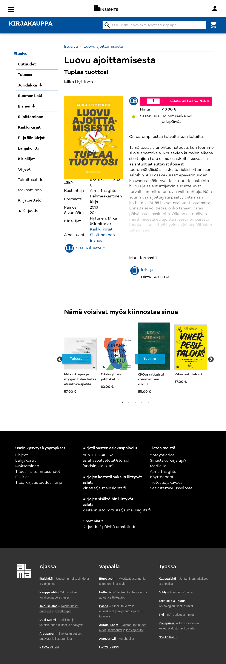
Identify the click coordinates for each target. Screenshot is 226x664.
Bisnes (96, 241)
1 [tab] (122, 402)
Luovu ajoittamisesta (103, 47)
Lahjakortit (25, 460)
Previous (60, 359)
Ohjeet (21, 455)
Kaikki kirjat (101, 229)
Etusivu (71, 47)
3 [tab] (135, 402)
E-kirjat (22, 477)
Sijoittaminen (102, 235)
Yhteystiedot (162, 455)
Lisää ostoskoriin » (189, 101)
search (107, 25)
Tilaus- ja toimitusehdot (37, 472)
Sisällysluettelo (90, 248)
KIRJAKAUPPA (30, 24)
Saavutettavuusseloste (171, 488)
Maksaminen (27, 466)
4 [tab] (142, 402)
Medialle (158, 466)
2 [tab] (129, 402)
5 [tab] (148, 402)
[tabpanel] (80, 359)
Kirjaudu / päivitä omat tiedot (110, 527)
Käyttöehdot (162, 477)
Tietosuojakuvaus (166, 483)
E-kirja (147, 269)
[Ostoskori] (213, 24)
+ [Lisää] (163, 101)
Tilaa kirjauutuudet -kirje (38, 483)
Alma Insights (163, 472)
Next (211, 359)
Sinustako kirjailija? (168, 460)
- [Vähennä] (143, 101)
